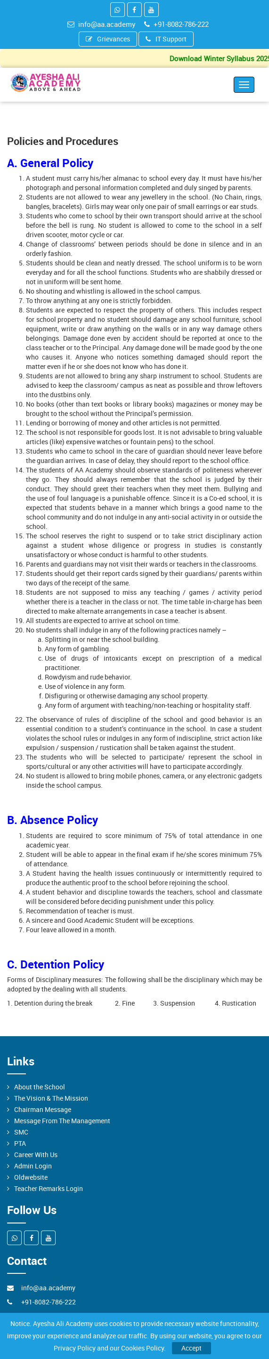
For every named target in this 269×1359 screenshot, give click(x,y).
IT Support (166, 38)
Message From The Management (62, 1120)
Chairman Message (42, 1109)
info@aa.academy (101, 24)
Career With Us (35, 1154)
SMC (21, 1131)
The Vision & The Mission (51, 1098)
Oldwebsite (31, 1177)
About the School (39, 1086)
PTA (20, 1143)
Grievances (108, 38)
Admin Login (33, 1165)
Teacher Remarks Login (48, 1188)
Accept (191, 1347)
